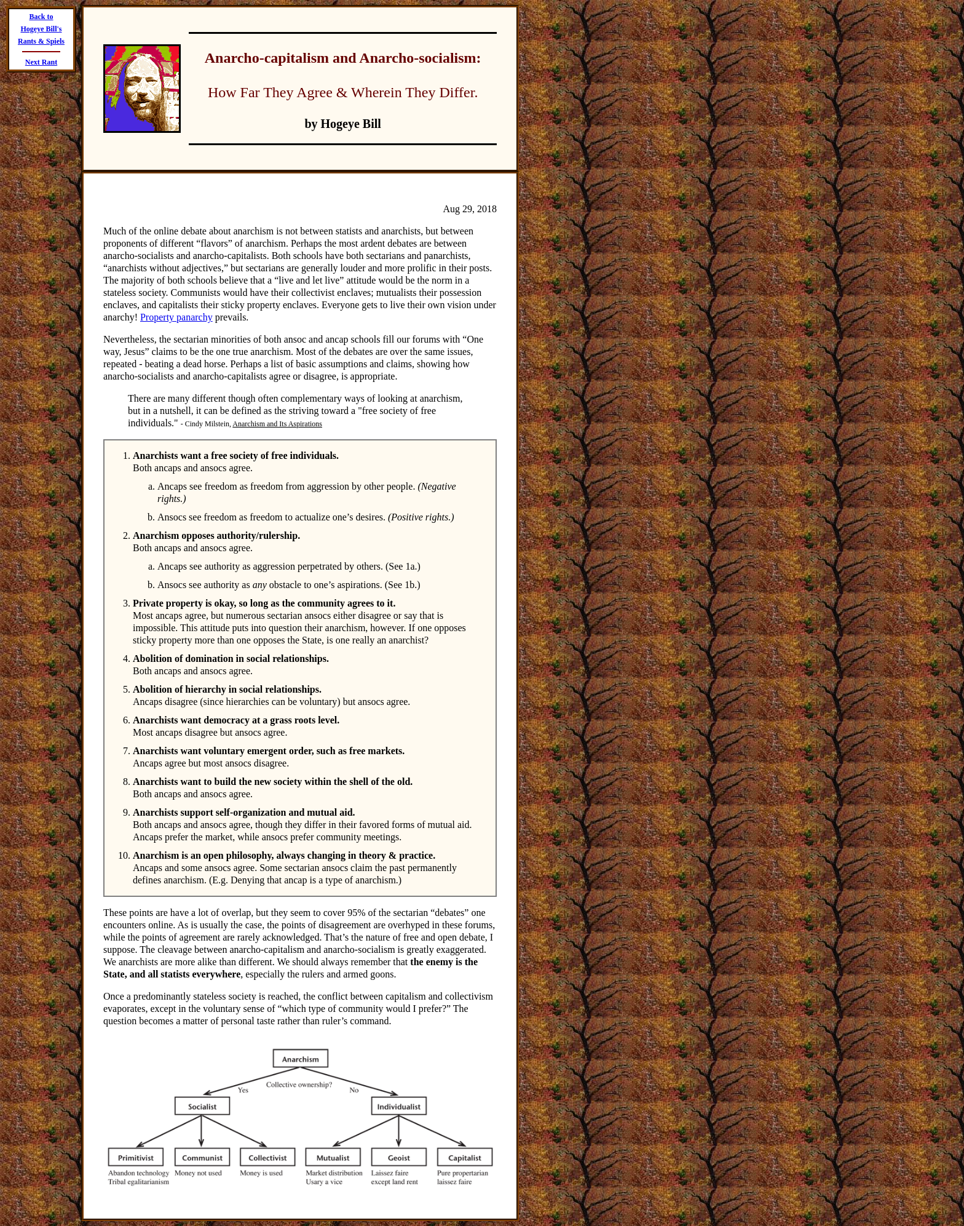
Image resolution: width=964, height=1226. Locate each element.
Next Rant (41, 62)
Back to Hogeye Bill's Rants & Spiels (41, 29)
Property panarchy (176, 317)
